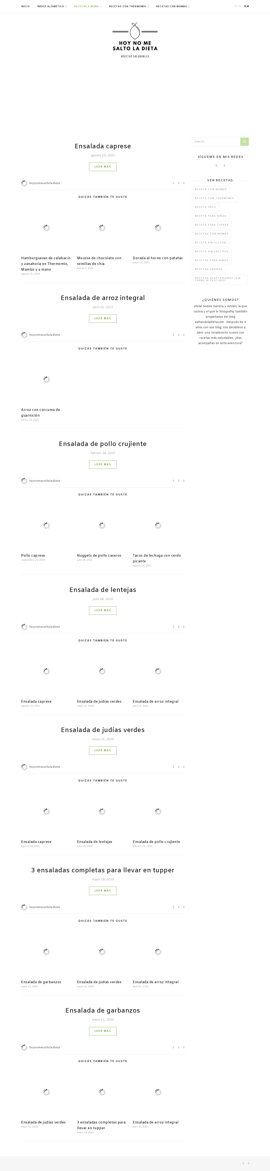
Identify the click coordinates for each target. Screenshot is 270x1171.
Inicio (25, 6)
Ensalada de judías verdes (99, 701)
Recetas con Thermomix (127, 6)
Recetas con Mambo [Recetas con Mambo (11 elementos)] (212, 233)
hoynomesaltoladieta (44, 183)
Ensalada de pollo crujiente (103, 444)
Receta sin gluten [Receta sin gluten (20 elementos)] (210, 242)
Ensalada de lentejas (102, 590)
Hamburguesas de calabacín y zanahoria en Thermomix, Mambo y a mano (46, 264)
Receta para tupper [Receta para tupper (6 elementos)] (212, 225)
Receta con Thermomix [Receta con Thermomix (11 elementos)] (214, 198)
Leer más (102, 167)
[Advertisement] (135, 97)
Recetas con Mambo (171, 6)
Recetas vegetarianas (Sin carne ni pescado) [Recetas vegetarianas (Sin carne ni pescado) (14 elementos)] (218, 279)
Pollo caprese (33, 555)
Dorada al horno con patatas (158, 258)
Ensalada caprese (102, 146)
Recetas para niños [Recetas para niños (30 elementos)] (211, 260)
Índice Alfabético (50, 6)
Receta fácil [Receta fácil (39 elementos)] (205, 207)
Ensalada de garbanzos (41, 982)
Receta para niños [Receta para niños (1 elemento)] (211, 216)
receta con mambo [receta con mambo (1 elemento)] (211, 189)
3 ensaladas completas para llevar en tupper (102, 870)
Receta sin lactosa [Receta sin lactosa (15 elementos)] (211, 251)
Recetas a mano (86, 6)
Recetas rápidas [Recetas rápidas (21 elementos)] (209, 269)
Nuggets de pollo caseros (99, 555)
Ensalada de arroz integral (103, 298)
